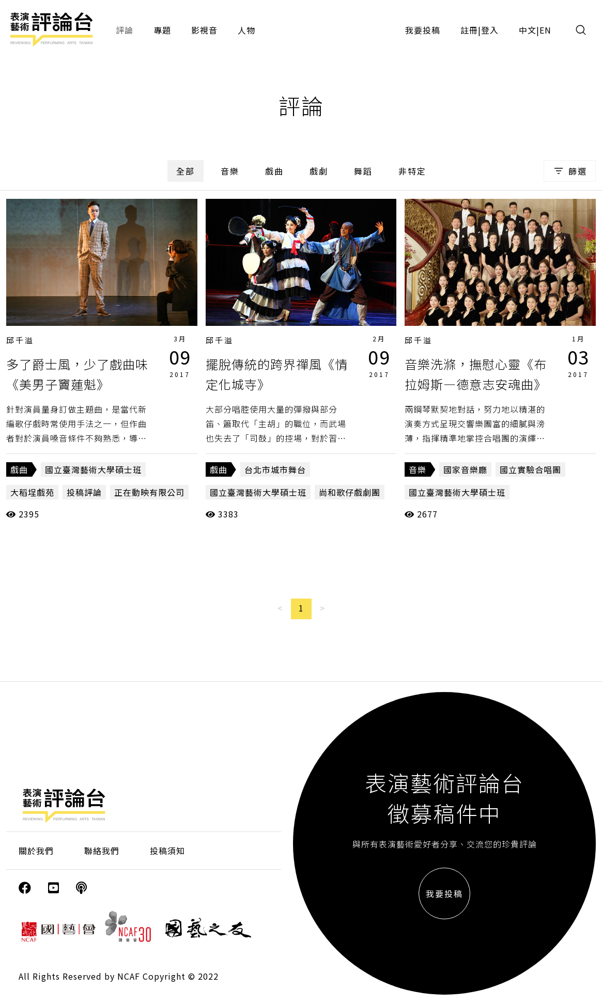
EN (545, 30)
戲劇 (319, 171)
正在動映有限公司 (149, 492)
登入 (490, 30)
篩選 (569, 171)
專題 (162, 30)
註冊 (469, 30)
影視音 (204, 30)
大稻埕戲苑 (32, 492)
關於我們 (36, 850)
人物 (246, 30)
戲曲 (274, 171)
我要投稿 (422, 30)
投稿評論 (84, 492)
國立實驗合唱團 (530, 469)
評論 (124, 30)
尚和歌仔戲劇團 (349, 492)
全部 (185, 171)
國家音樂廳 (465, 469)
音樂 (230, 171)
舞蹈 (363, 171)
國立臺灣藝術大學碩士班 (93, 469)
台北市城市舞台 (275, 469)
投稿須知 (167, 850)
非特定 (412, 171)
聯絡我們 (101, 850)
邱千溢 (20, 340)
